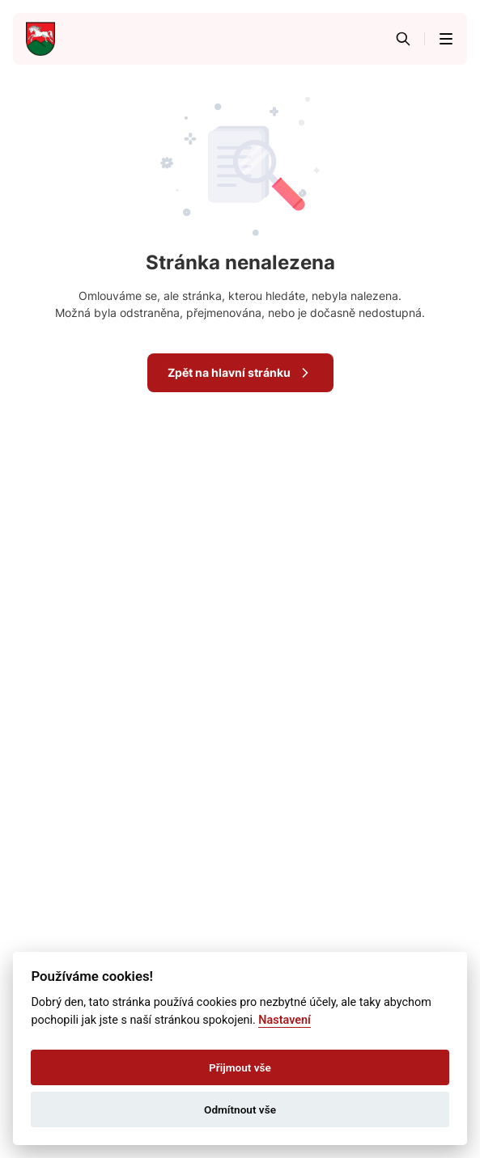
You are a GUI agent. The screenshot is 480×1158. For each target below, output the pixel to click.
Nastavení (284, 1020)
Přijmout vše (240, 1067)
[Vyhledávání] (403, 38)
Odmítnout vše (240, 1109)
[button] (446, 39)
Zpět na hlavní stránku (240, 373)
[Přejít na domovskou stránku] (40, 38)
